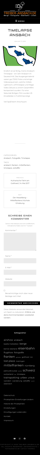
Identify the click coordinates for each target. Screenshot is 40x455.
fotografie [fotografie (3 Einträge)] (19, 352)
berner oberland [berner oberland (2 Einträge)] (10, 349)
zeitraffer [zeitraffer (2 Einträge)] (26, 381)
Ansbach (7, 158)
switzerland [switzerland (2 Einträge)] (8, 374)
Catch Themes (28, 448)
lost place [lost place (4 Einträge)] (9, 361)
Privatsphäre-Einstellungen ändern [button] (18, 399)
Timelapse (25, 158)
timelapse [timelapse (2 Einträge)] (21, 374)
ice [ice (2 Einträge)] (31, 357)
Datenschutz (9, 395)
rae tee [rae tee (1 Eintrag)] (20, 371)
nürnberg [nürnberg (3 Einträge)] (30, 365)
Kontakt (7, 416)
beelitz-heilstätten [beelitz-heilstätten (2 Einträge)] (11, 344)
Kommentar (11, 230)
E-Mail (8, 268)
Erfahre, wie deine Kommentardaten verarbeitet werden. (19, 315)
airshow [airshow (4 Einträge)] (8, 339)
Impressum (9, 420)
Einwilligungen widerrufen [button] (15, 412)
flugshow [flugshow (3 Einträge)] (8, 352)
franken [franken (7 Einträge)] (9, 356)
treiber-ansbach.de (29, 444)
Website (8, 279)
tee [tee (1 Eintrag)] (15, 374)
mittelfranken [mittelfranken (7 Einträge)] (14, 365)
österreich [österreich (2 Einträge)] (8, 384)
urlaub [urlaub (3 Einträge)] (31, 377)
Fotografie (16, 158)
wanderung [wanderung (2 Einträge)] (17, 381)
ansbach (7, 165)
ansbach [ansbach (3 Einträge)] (18, 340)
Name (8, 256)
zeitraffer (16, 168)
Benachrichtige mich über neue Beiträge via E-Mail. (19, 294)
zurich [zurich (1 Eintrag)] (33, 381)
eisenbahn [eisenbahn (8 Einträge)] (26, 348)
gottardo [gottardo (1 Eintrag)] (18, 357)
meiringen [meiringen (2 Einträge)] (20, 361)
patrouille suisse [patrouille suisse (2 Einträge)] (10, 371)
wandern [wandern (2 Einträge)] (7, 381)
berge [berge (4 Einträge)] (23, 343)
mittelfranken (24, 165)
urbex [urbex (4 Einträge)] (23, 377)
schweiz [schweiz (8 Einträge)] (29, 370)
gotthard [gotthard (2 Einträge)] (25, 357)
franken (15, 165)
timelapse (8, 168)
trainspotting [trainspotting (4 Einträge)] (11, 377)
